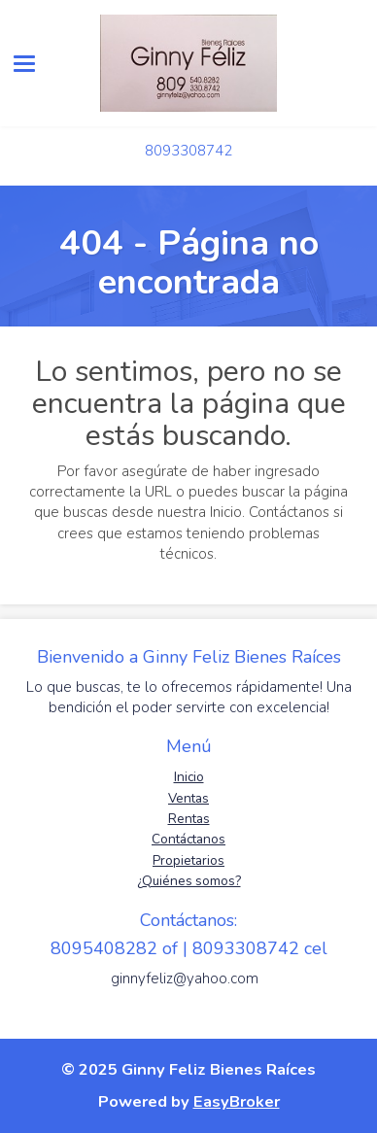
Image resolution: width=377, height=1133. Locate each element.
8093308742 (188, 150)
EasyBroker (236, 1101)
